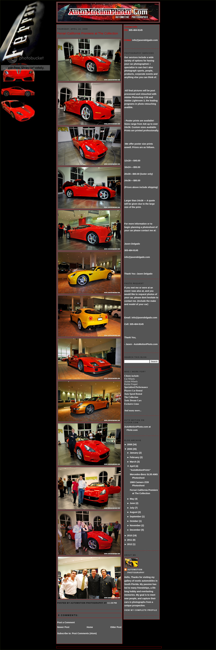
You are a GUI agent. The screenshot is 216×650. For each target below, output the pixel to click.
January (134, 453)
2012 (129, 544)
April (132, 466)
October (134, 521)
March (133, 461)
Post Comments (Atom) (84, 633)
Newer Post (63, 627)
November (135, 525)
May (132, 499)
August (133, 512)
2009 (129, 449)
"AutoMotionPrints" (140, 470)
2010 (129, 535)
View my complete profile (140, 610)
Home (90, 627)
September (135, 516)
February (134, 457)
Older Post (115, 627)
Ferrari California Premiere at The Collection (87, 33)
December (135, 530)
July (132, 507)
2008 (129, 444)
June (132, 503)
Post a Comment (66, 622)
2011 (129, 540)
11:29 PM (112, 603)
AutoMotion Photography (136, 571)
